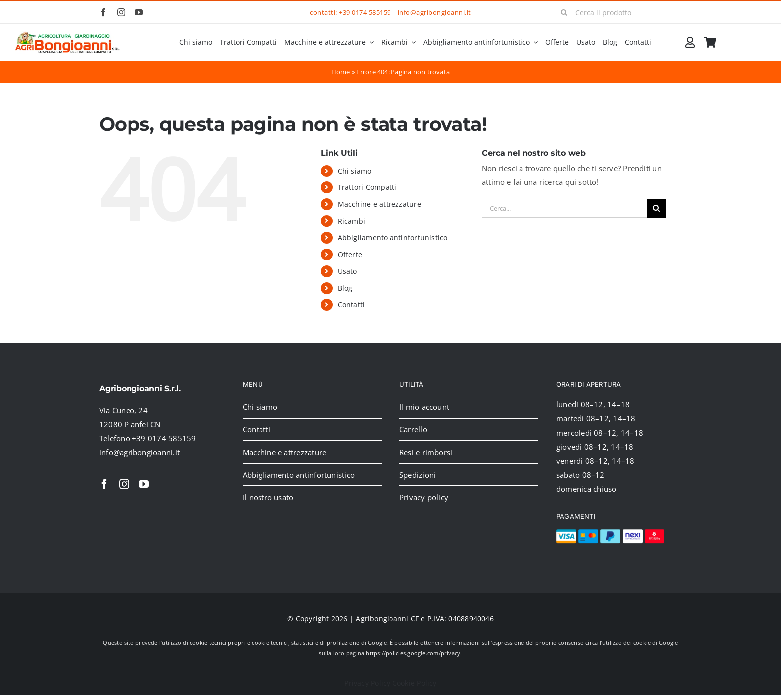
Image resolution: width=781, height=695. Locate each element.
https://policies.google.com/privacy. (414, 653)
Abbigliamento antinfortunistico (393, 237)
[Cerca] (564, 12)
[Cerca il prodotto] (618, 12)
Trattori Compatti (367, 187)
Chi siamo (355, 170)
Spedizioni (417, 475)
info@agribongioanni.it (434, 12)
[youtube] (139, 12)
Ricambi (352, 221)
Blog (345, 288)
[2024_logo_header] (67, 35)
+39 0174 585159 (364, 12)
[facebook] (103, 12)
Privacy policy (423, 497)
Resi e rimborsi (425, 452)
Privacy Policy (367, 683)
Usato (347, 271)
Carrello (413, 429)
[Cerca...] (564, 208)
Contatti (351, 304)
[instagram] (121, 12)
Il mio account (424, 407)
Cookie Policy (414, 683)
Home (340, 71)
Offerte (350, 254)
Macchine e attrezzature (379, 204)
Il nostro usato (268, 497)
